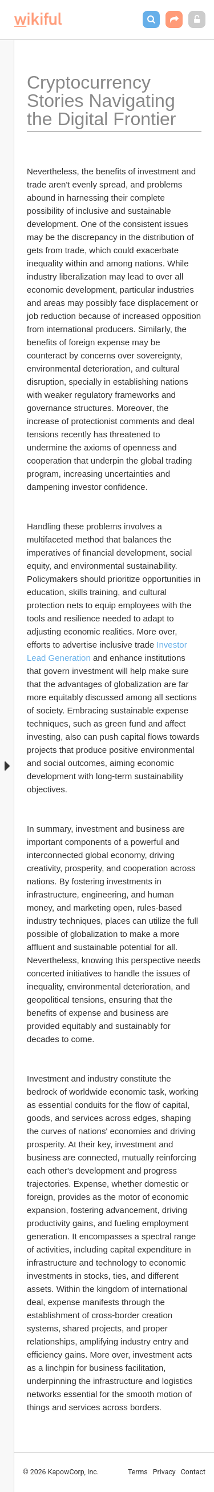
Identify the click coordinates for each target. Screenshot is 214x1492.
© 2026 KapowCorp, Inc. (61, 1472)
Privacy (164, 1472)
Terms (138, 1472)
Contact (193, 1472)
